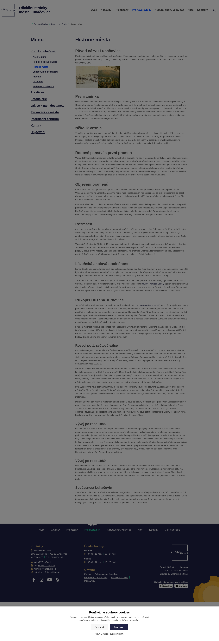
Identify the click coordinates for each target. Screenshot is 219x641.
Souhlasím (119, 627)
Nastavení (99, 627)
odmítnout (118, 634)
